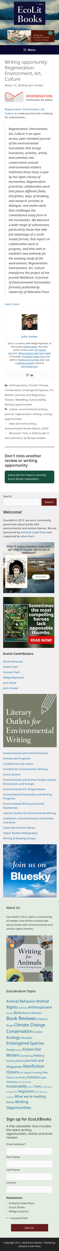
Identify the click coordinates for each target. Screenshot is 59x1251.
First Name (13, 1157)
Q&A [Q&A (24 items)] (44, 1077)
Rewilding (21, 399)
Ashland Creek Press (34, 356)
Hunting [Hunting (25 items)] (10, 1060)
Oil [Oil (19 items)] (21, 1072)
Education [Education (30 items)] (26, 1038)
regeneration (23, 414)
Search (7, 496)
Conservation (13, 390)
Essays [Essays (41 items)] (10, 1049)
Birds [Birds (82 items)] (18, 1012)
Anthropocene (18, 385)
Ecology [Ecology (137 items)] (13, 1037)
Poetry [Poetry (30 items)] (23, 1077)
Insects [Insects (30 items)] (20, 1060)
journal (9, 414)
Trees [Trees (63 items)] (37, 1086)
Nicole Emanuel (13, 661)
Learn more (12, 304)
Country (11, 1182)
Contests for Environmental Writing (25, 769)
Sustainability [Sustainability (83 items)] (16, 1086)
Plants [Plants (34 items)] (10, 1077)
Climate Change (38, 385)
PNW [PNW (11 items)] (16, 1078)
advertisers (28, 536)
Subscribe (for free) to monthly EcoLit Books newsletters (27, 477)
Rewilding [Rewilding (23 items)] (11, 1081)
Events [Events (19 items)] (18, 1050)
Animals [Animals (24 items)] (23, 1007)
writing (37, 414)
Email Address (15, 1144)
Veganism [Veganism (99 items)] (26, 1091)
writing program (25, 363)
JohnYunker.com (29, 366)
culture (13, 409)
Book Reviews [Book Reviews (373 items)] (21, 1018)
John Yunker (10, 688)
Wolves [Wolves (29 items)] (10, 1102)
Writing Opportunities (18, 404)
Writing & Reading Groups (19, 838)
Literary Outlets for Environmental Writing (29, 813)
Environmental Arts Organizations (24, 789)
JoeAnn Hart (10, 667)
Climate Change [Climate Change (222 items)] (29, 1025)
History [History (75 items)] (38, 1055)
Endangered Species (35, 390)
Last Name (13, 1169)
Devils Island (30, 346)
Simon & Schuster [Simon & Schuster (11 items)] (24, 1082)
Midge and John (19, 1211)
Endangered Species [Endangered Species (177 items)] (25, 1043)
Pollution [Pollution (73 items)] (34, 1077)
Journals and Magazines (30, 395)
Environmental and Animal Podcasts (25, 753)
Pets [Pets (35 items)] (45, 1072)
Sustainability (37, 399)
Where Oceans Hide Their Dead (34, 353)
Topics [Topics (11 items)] (30, 1087)
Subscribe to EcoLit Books (19, 827)
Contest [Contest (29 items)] (37, 1032)
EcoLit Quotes (11, 774)
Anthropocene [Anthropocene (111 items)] (40, 1007)
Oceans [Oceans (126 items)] (12, 1072)
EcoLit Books (17, 1207)
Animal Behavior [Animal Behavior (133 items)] (20, 1001)
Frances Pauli (11, 672)
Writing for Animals (29, 359)
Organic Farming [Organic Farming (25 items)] (32, 1072)
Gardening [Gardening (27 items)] (27, 1055)
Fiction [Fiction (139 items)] (28, 1049)
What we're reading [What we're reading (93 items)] (30, 1096)
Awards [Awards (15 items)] (9, 1013)
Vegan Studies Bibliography (20, 833)
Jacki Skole (9, 683)
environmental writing (33, 409)
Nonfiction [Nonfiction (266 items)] (33, 1066)
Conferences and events (18, 764)
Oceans (9, 399)
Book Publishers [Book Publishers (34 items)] (32, 1013)
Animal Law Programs (17, 758)
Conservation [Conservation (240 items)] (19, 1031)
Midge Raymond (13, 677)
